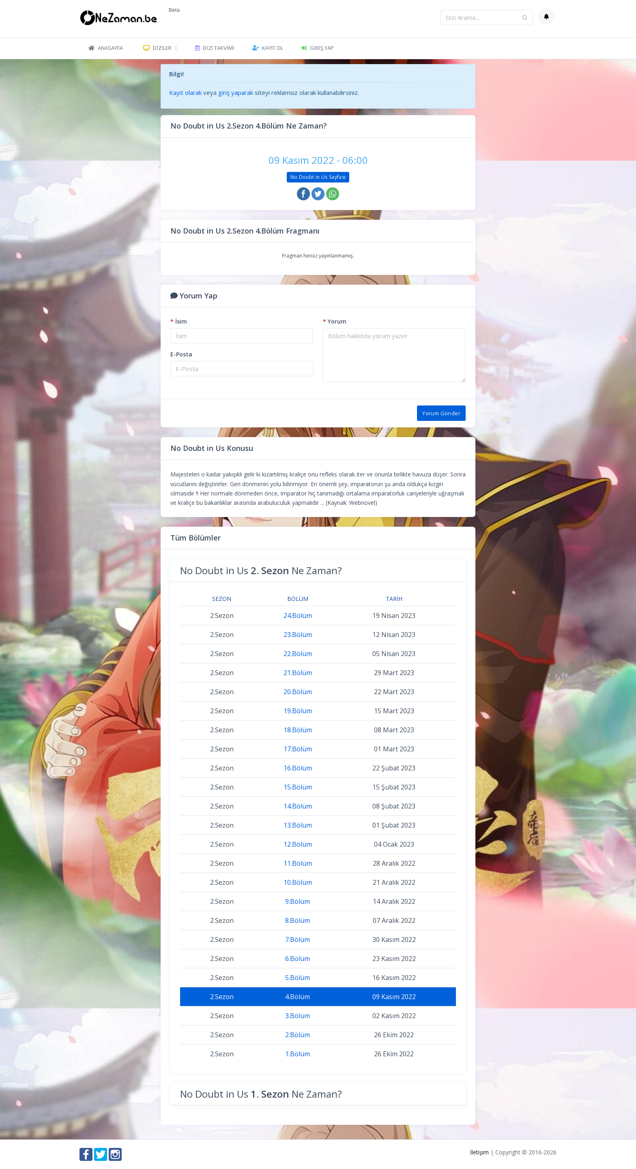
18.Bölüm (298, 729)
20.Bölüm (298, 691)
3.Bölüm (297, 1015)
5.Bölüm (297, 977)
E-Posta (181, 354)
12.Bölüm (298, 844)
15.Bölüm (298, 787)
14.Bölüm (298, 806)
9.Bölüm (297, 901)
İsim (178, 321)
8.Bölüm (297, 920)
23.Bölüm (298, 634)
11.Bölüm (298, 863)
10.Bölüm (298, 882)
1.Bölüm (297, 1053)
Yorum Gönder (441, 413)
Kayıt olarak (185, 92)
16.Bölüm (298, 768)
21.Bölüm (298, 672)
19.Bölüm (298, 710)
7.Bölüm (297, 939)
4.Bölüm (297, 996)
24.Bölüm (298, 615)
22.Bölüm (298, 653)
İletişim (479, 1152)
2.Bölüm (297, 1034)
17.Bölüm (298, 748)
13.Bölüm (298, 825)
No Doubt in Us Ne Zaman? (261, 570)
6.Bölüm (297, 958)
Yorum (334, 321)
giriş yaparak (235, 92)
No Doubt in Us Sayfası (318, 177)
